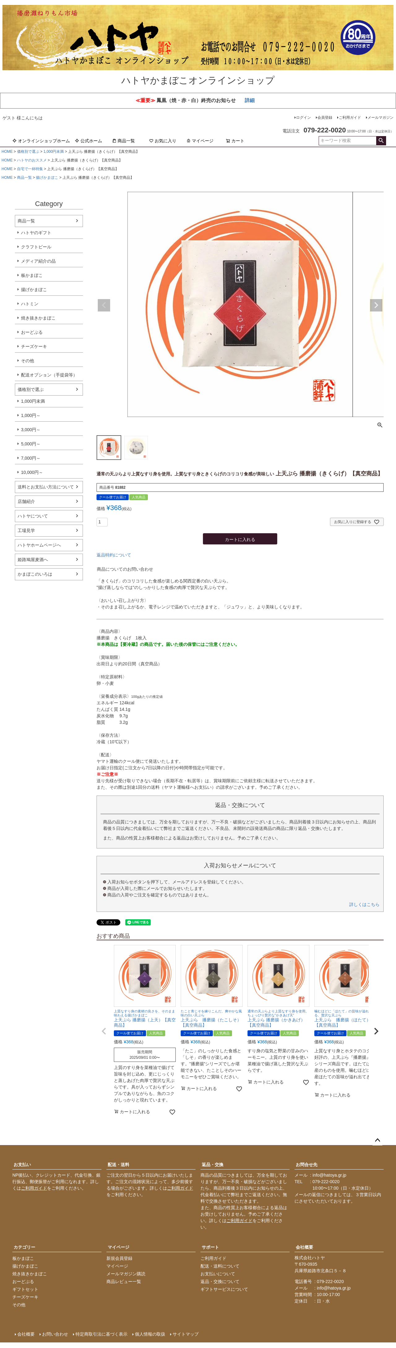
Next (376, 305)
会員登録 (324, 117)
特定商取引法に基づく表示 (101, 1334)
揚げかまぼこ (47, 177)
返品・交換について (219, 1281)
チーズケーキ (34, 346)
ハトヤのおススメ (32, 160)
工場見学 (26, 530)
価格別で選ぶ (28, 151)
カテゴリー (24, 1247)
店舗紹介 (26, 501)
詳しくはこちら (364, 904)
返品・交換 (212, 1164)
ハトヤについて (33, 515)
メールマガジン (381, 117)
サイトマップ (186, 1334)
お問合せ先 (306, 1164)
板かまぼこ (32, 275)
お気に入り (162, 140)
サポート (210, 1247)
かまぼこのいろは (35, 574)
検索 (381, 140)
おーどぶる (32, 332)
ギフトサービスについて (224, 1289)
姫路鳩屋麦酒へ (33, 559)
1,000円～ (31, 415)
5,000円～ (31, 443)
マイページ (199, 140)
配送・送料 (118, 1164)
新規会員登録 (119, 1258)
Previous (104, 305)
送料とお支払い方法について (46, 486)
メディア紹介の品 (38, 261)
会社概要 (304, 1247)
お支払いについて (217, 1273)
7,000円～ (31, 458)
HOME (7, 151)
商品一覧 (123, 140)
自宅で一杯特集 (30, 169)
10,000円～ (32, 472)
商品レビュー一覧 (123, 1281)
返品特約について (114, 554)
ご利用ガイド (350, 117)
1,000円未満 (53, 151)
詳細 (250, 100)
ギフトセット (25, 1289)
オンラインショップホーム (41, 140)
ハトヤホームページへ (39, 545)
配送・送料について (219, 1266)
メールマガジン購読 (125, 1273)
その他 (27, 360)
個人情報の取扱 (150, 1334)
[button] (104, 1031)
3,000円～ (31, 429)
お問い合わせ (55, 1334)
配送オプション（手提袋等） (49, 374)
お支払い (22, 1164)
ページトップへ (377, 1140)
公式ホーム (88, 140)
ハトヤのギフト (36, 232)
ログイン (303, 117)
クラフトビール (36, 246)
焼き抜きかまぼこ (38, 318)
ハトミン (29, 303)
